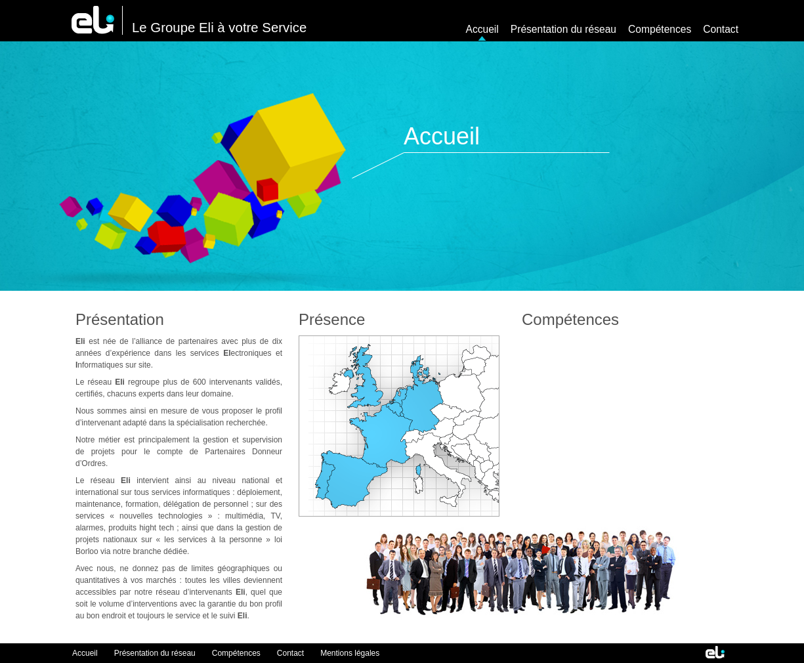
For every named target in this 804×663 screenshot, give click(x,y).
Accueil (482, 29)
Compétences (659, 29)
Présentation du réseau (563, 29)
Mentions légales (349, 653)
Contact (720, 29)
